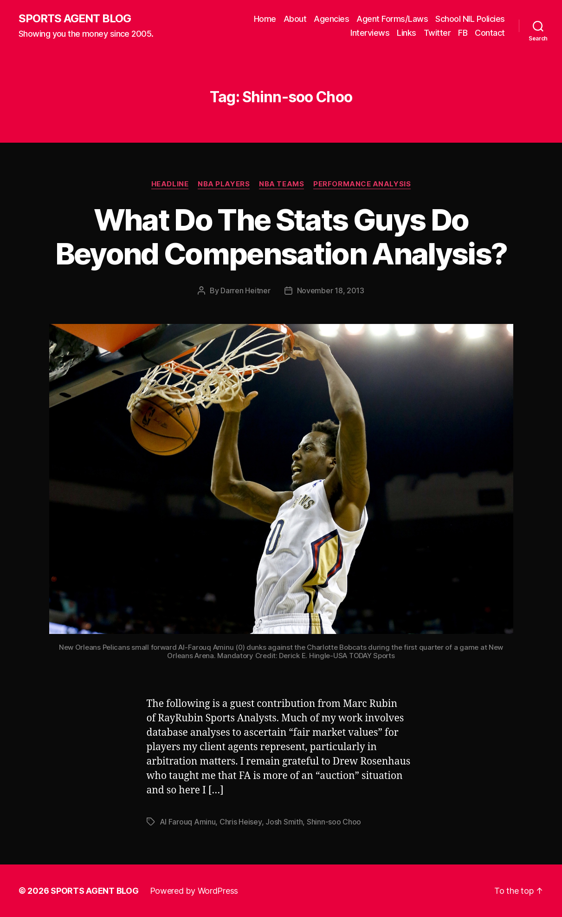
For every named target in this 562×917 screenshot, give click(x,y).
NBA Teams (281, 184)
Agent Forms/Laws (392, 19)
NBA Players (224, 184)
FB (462, 33)
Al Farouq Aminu (188, 821)
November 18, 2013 (330, 290)
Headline (169, 184)
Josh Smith (284, 821)
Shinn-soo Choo (334, 821)
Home (265, 19)
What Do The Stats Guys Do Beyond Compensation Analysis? (281, 236)
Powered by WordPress (194, 891)
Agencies (331, 19)
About (295, 19)
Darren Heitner (245, 290)
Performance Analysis (362, 184)
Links (406, 33)
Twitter (437, 33)
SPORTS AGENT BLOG (75, 18)
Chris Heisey (241, 821)
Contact (490, 33)
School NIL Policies (470, 19)
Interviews (369, 33)
